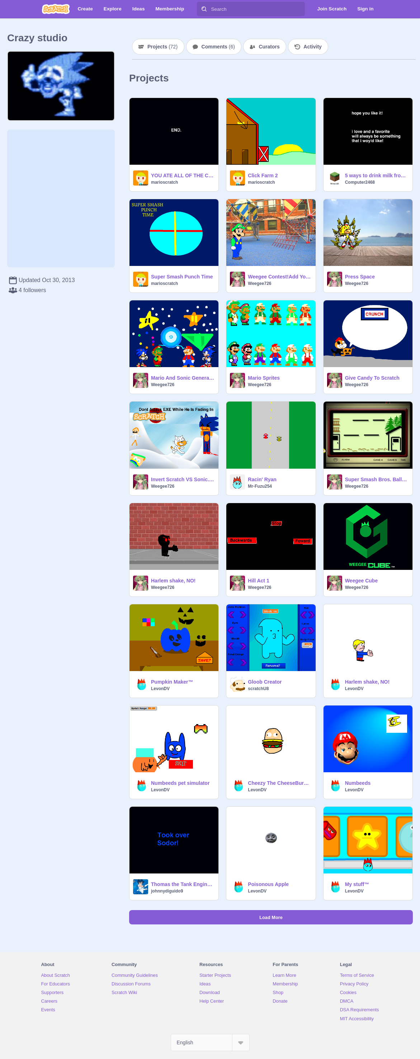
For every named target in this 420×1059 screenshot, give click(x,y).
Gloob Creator (265, 682)
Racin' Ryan (262, 479)
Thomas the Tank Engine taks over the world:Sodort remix (182, 884)
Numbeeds (358, 783)
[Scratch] (55, 9)
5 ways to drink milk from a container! (376, 175)
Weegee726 (259, 283)
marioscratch (164, 182)
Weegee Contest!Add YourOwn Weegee (279, 277)
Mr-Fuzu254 (260, 486)
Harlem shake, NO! (173, 581)
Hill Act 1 (258, 581)
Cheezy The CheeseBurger (279, 783)
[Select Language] (210, 1042)
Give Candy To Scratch (372, 378)
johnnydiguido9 (167, 891)
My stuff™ (357, 884)
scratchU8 (258, 688)
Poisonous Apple (268, 884)
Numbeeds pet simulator (180, 783)
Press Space (360, 277)
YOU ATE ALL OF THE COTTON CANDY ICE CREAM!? (182, 175)
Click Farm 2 (263, 175)
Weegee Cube (361, 581)
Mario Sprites (264, 378)
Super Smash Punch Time (182, 277)
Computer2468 (360, 182)
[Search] (204, 9)
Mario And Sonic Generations (182, 378)
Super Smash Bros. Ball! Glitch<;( (376, 479)
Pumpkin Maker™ (172, 682)
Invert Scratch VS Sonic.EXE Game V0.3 (182, 479)
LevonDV (160, 688)
